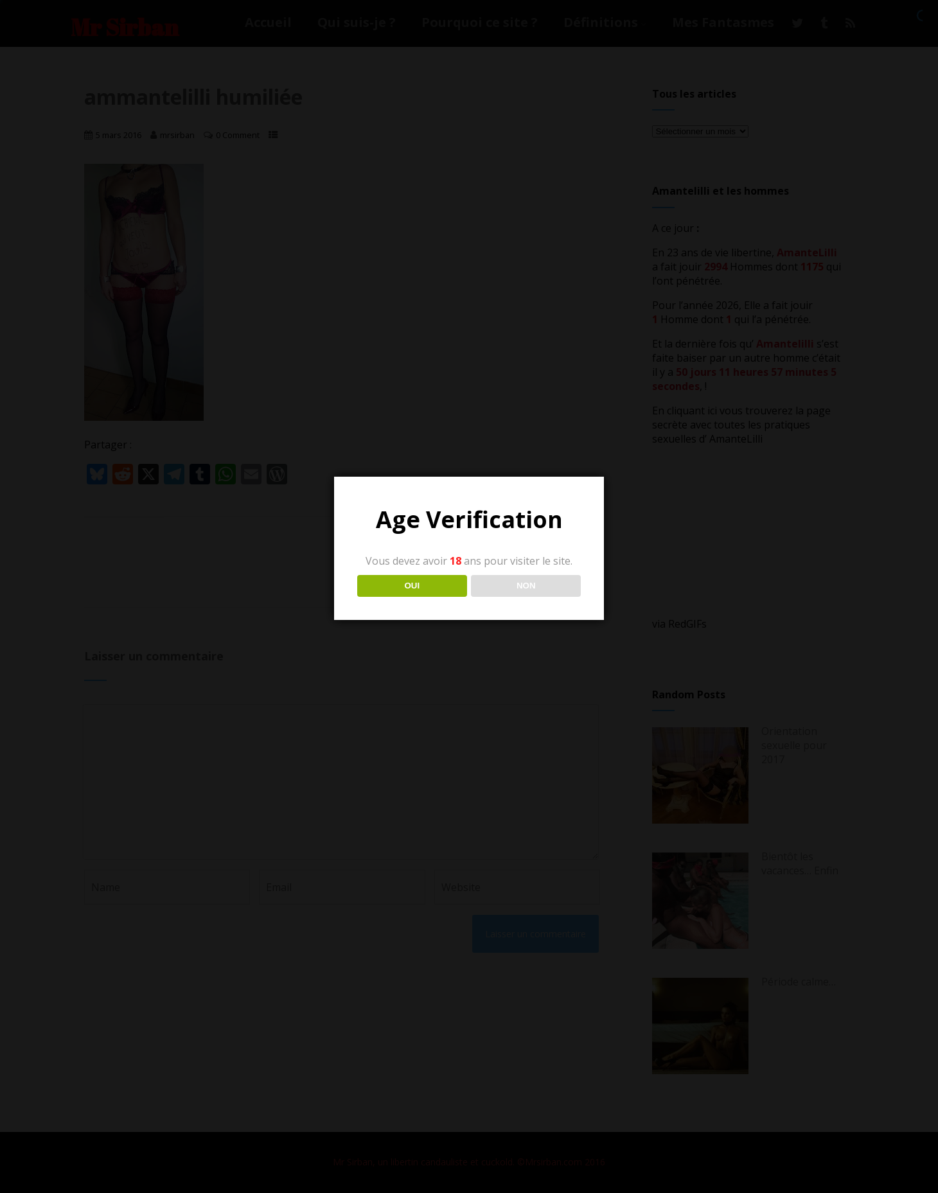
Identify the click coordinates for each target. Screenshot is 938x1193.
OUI (412, 585)
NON (526, 585)
